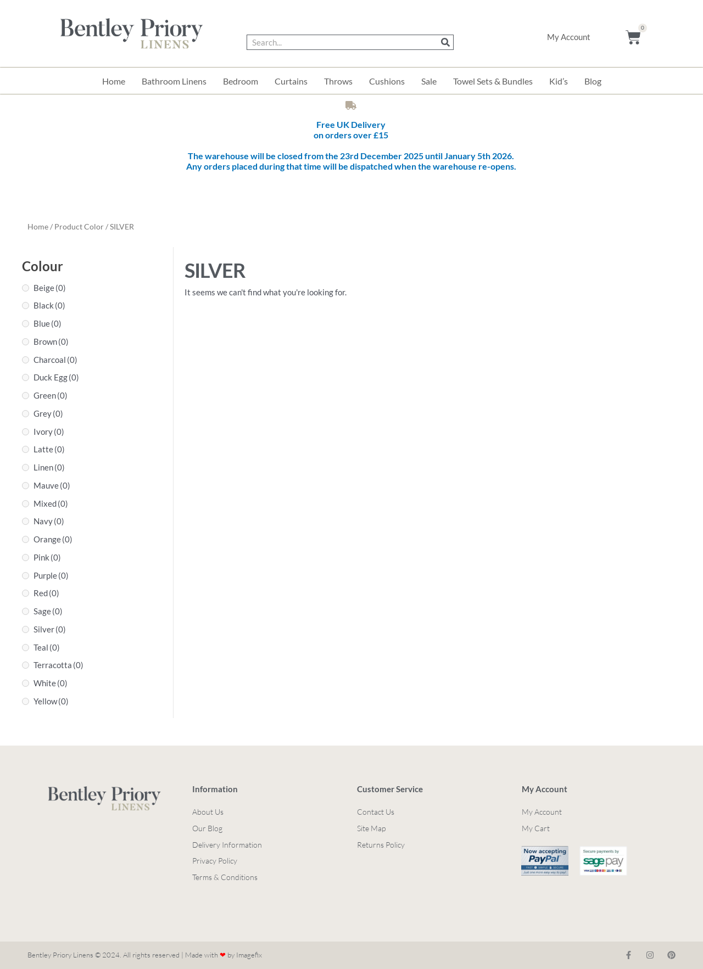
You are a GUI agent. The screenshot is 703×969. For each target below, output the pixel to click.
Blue (48, 323)
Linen (49, 467)
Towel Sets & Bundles (493, 81)
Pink (47, 557)
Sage (48, 611)
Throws (338, 81)
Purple (51, 575)
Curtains (291, 81)
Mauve (52, 485)
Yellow (51, 701)
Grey (48, 413)
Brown (51, 341)
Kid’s (558, 81)
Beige (50, 288)
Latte (49, 449)
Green (51, 395)
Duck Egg (56, 377)
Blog (592, 81)
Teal (47, 647)
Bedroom (240, 81)
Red (46, 593)
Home (113, 81)
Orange (53, 539)
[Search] (445, 42)
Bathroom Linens (174, 81)
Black (49, 305)
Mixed (51, 503)
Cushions (387, 81)
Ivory (49, 431)
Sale (429, 81)
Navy (49, 521)
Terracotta (58, 665)
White (51, 683)
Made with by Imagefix (223, 954)
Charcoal (55, 360)
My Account (568, 37)
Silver (50, 629)
